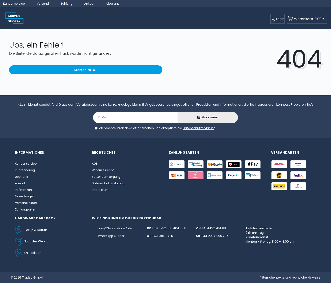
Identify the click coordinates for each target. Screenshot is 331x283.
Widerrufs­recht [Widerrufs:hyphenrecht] (103, 170)
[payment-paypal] (233, 175)
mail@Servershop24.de (115, 228)
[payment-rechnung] (214, 175)
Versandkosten (26, 203)
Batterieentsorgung (106, 177)
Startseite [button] (85, 69)
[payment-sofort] (195, 175)
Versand (43, 3)
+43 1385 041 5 (162, 236)
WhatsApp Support (112, 236)
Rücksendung (25, 170)
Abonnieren (207, 117)
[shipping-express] (298, 164)
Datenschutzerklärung (199, 128)
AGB (95, 163)
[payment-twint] (233, 164)
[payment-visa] (176, 175)
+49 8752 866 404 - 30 (169, 228)
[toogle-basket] (307, 19)
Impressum (100, 190)
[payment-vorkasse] (252, 175)
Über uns (112, 3)
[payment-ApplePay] (252, 164)
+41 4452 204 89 (213, 228)
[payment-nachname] (176, 164)
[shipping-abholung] (298, 186)
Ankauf (89, 3)
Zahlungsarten (25, 209)
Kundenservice (14, 3)
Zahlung (66, 3)
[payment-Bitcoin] (214, 164)
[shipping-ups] (279, 175)
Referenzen (23, 190)
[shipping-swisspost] (279, 186)
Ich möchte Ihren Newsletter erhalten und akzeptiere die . (157, 128)
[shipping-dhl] (279, 164)
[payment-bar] (195, 164)
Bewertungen (25, 196)
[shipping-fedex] (298, 175)
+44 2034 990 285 (214, 236)
